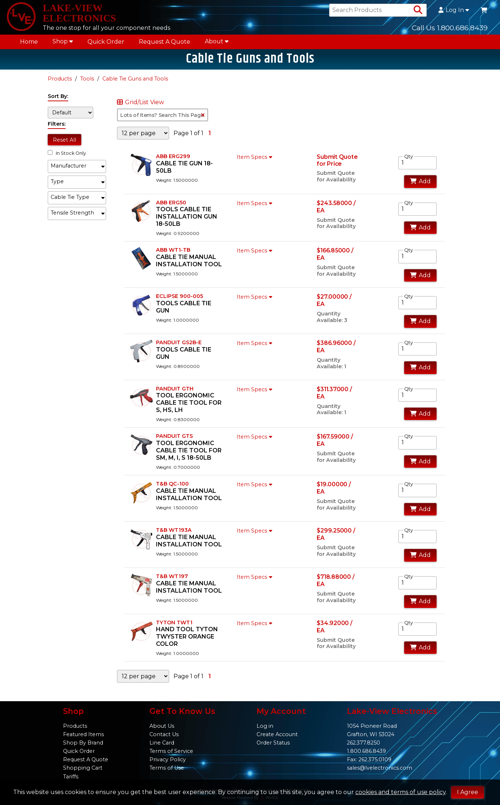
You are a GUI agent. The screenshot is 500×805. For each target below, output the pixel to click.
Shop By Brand (83, 742)
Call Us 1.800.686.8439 (450, 28)
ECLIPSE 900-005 (179, 301)
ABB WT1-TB (173, 254)
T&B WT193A (174, 534)
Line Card (161, 742)
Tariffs (70, 776)
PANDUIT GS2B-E (179, 347)
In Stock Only (67, 158)
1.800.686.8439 (366, 751)
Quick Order (105, 44)
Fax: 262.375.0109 (369, 759)
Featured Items (83, 734)
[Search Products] (418, 12)
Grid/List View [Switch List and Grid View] (140, 107)
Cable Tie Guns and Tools (135, 83)
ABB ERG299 (173, 160)
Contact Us (164, 734)
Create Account (277, 734)
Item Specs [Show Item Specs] (255, 161)
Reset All (64, 144)
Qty (408, 161)
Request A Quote (164, 44)
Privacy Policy (167, 759)
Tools (87, 83)
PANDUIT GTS (174, 440)
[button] (77, 170)
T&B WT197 (172, 580)
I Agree (467, 792)
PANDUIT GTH (175, 393)
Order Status (273, 742)
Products (60, 83)
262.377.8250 (363, 742)
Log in (265, 726)
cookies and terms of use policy (400, 792)
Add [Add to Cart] (420, 185)
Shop (62, 43)
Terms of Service (171, 751)
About (216, 43)
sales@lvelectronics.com (379, 768)
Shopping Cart (82, 768)
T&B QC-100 (172, 488)
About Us (161, 726)
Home (29, 44)
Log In (453, 11)
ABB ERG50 (171, 207)
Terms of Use (166, 768)
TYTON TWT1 (174, 627)
